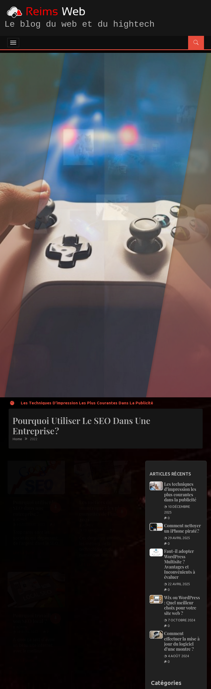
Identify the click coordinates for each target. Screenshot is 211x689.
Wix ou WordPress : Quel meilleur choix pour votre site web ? (182, 605)
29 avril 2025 (179, 538)
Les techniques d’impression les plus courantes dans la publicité (87, 403)
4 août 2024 (178, 656)
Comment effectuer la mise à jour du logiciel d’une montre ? (182, 641)
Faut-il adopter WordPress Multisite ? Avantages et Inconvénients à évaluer (179, 564)
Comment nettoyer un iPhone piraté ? (182, 528)
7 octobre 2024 (181, 620)
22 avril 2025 (179, 584)
